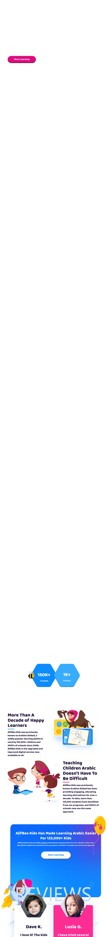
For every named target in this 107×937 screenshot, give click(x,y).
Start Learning (22, 59)
